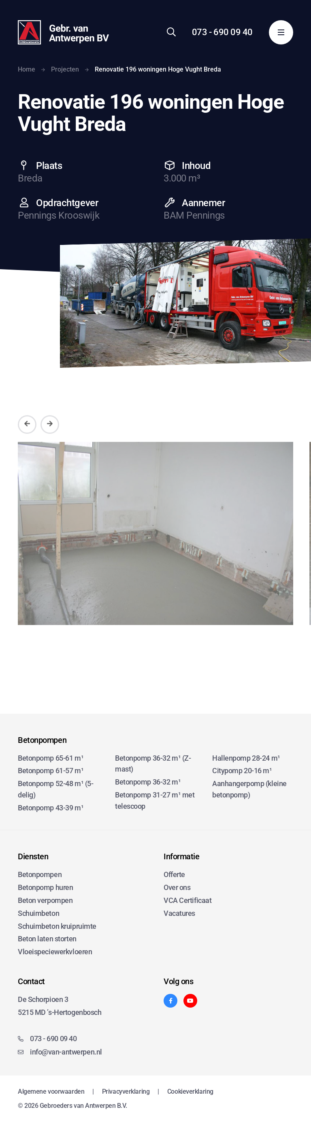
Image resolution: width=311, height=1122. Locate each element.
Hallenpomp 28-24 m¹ (246, 758)
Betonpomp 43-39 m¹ (50, 808)
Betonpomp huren (45, 887)
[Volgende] (49, 435)
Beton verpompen (45, 900)
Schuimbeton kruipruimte (57, 926)
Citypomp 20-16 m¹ (242, 770)
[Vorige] (27, 435)
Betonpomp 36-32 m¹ (148, 782)
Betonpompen (40, 874)
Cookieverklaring (190, 1091)
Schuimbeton (38, 913)
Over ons (177, 887)
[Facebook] (170, 1001)
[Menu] (281, 32)
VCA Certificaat (187, 900)
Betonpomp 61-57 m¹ (50, 770)
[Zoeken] (171, 32)
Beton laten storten (47, 938)
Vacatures (179, 913)
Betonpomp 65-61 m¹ (50, 758)
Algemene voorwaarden (51, 1091)
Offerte (174, 874)
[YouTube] (190, 1001)
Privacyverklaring (126, 1091)
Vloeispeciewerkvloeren (55, 951)
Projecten (65, 69)
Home (26, 69)
